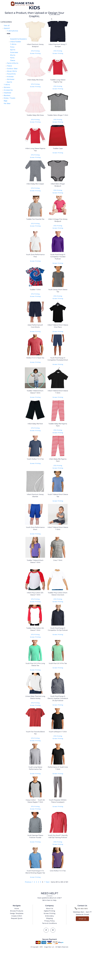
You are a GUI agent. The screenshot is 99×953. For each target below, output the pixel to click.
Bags (5, 101)
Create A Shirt (16, 916)
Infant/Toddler (15, 42)
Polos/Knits (11, 74)
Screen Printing (35, 53)
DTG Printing (35, 51)
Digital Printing (49, 911)
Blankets (7, 95)
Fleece (12, 60)
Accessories (8, 90)
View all (7, 25)
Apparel (7, 28)
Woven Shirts (12, 71)
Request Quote (16, 918)
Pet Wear (7, 103)
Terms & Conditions (49, 923)
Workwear (11, 79)
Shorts (12, 55)
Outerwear (14, 52)
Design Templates (16, 913)
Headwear (7, 93)
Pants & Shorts (12, 63)
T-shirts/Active (12, 31)
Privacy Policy (49, 921)
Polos (12, 47)
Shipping (49, 918)
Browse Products (16, 911)
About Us (49, 908)
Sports (12, 50)
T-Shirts (13, 44)
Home (16, 908)
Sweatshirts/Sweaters (18, 39)
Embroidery (49, 916)
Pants (12, 58)
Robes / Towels (9, 98)
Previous (28, 882)
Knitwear (10, 76)
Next (48, 882)
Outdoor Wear (12, 68)
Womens (7, 87)
